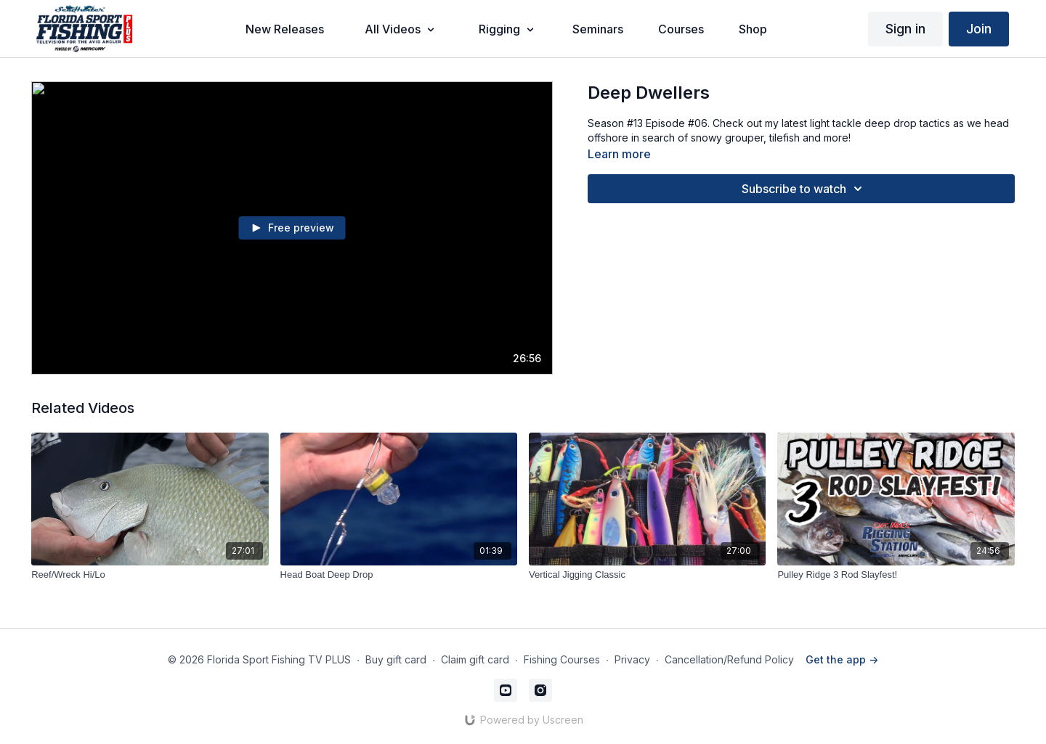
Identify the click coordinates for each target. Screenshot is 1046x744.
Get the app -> (842, 659)
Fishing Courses (562, 659)
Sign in (905, 28)
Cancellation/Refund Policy (729, 659)
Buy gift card (395, 659)
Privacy (632, 659)
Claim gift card (475, 659)
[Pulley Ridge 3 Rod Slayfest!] (895, 575)
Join (979, 28)
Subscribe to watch (804, 188)
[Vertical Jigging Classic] (647, 575)
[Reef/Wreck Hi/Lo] (149, 575)
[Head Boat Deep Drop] (398, 575)
